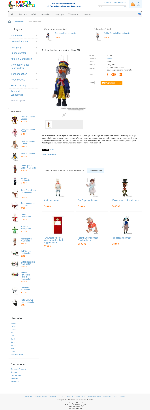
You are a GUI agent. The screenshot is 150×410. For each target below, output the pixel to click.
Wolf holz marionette (25, 289)
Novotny (14, 342)
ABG (33, 14)
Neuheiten (14, 378)
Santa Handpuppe (26, 215)
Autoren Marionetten (21, 59)
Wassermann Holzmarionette (125, 200)
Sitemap (14, 372)
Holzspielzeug (18, 79)
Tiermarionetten (19, 74)
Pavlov (13, 326)
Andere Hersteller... (18, 355)
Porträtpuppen (18, 100)
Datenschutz (107, 396)
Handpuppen (17, 47)
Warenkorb (73, 14)
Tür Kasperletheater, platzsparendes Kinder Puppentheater (54, 240)
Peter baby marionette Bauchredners (88, 239)
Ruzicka (14, 345)
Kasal (13, 339)
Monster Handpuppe (26, 228)
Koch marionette (51, 200)
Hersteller (45, 14)
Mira (12, 348)
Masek (109, 59)
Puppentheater (18, 53)
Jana (12, 336)
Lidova (13, 329)
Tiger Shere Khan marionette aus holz (28, 192)
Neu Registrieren (120, 3)
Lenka (13, 352)
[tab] (63, 170)
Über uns (22, 14)
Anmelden (107, 3)
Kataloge (59, 14)
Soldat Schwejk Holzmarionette (117, 33)
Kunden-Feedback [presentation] (95, 170)
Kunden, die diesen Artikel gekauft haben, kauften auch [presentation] (63, 170)
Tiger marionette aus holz (28, 204)
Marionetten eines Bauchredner (20, 66)
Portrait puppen (80, 396)
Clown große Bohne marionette (28, 167)
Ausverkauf (15, 382)
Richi (12, 333)
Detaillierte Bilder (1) (64, 115)
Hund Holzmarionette (121, 238)
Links (61, 396)
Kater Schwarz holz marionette (27, 301)
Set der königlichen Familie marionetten (26, 276)
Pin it (52, 150)
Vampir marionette (25, 179)
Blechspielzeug (18, 85)
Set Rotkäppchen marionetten (28, 263)
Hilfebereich (28, 396)
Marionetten (17, 35)
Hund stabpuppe (28, 154)
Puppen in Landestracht (17, 93)
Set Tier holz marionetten (26, 252)
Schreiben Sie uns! (41, 396)
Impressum (69, 396)
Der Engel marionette (88, 200)
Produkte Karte (16, 375)
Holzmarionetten (19, 22)
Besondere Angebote (18, 369)
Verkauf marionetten (94, 396)
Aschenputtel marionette (26, 240)
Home (9, 21)
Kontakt (87, 14)
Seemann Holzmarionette (65, 33)
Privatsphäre (53, 396)
